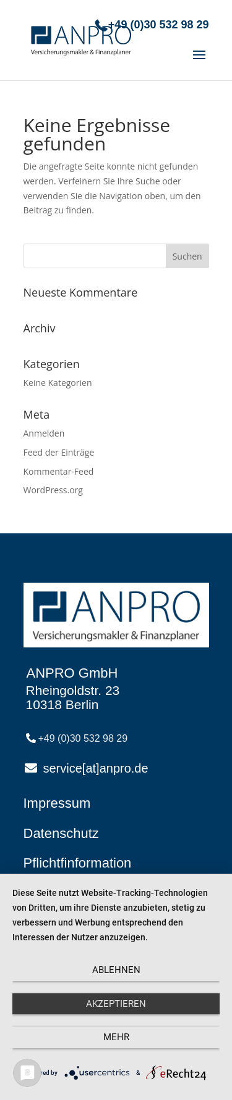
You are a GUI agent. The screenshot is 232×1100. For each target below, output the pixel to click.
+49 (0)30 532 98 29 (158, 24)
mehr (116, 1037)
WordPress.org (53, 490)
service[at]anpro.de (95, 768)
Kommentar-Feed (59, 471)
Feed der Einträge (59, 452)
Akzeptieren (116, 1003)
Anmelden (44, 433)
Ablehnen (116, 969)
